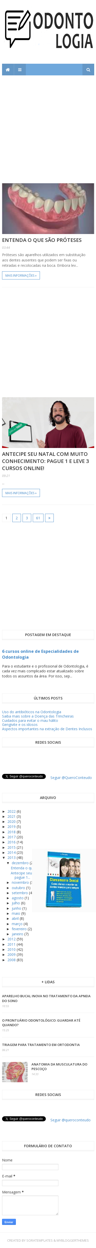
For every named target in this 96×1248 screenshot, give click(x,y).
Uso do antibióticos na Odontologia (31, 711)
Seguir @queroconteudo (70, 1120)
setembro (20, 892)
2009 (12, 954)
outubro (19, 887)
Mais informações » (21, 275)
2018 (12, 831)
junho (17, 908)
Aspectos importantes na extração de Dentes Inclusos (47, 728)
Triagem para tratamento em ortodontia (41, 1044)
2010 (12, 949)
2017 (12, 837)
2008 (12, 959)
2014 (12, 852)
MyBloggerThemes (73, 1240)
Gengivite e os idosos (20, 724)
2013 (12, 857)
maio (16, 913)
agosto (18, 897)
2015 (12, 847)
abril (16, 918)
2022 (12, 811)
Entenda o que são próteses (42, 240)
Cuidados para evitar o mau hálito (30, 720)
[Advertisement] (48, 125)
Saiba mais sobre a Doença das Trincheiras (38, 716)
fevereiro (20, 928)
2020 (12, 821)
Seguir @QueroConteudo (71, 777)
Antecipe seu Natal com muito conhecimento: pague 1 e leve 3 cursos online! (45, 461)
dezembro (21, 862)
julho (16, 903)
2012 (12, 939)
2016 (12, 842)
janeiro (18, 933)
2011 (12, 944)
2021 (12, 816)
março (18, 923)
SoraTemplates (39, 1240)
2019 (12, 826)
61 (38, 517)
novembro (21, 882)
